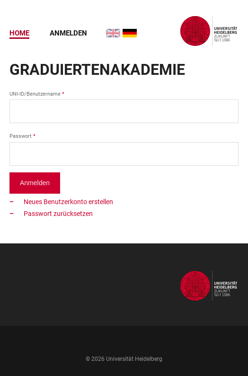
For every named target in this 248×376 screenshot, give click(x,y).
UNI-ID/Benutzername (35, 94)
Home (19, 33)
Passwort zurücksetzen (58, 213)
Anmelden (68, 33)
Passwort (20, 136)
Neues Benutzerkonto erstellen (68, 202)
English (107, 28)
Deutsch (124, 28)
